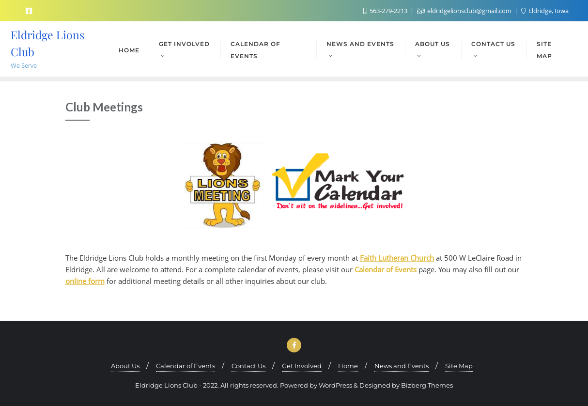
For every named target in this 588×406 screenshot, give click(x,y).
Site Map (459, 366)
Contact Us (248, 366)
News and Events (401, 366)
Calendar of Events (386, 269)
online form (85, 281)
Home (348, 366)
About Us (125, 366)
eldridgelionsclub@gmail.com (465, 10)
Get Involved (302, 366)
